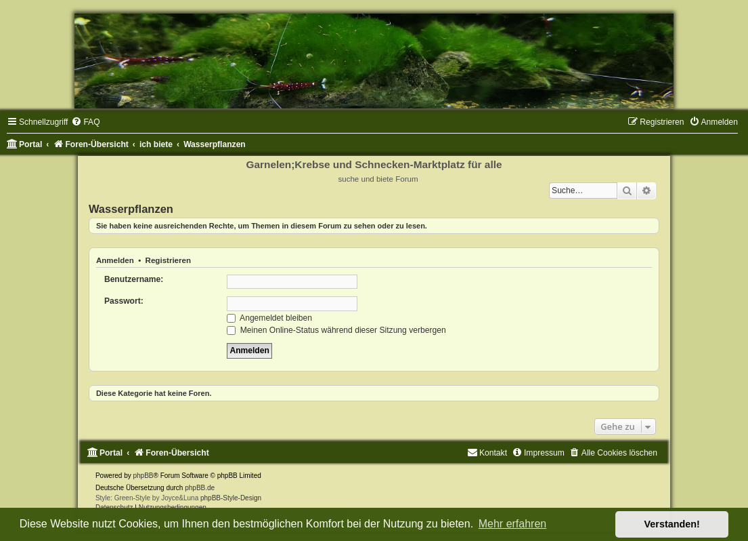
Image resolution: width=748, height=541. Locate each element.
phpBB (143, 475)
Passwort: (124, 301)
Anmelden (115, 260)
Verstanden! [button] (672, 524)
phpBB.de (200, 488)
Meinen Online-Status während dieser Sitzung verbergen (336, 330)
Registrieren (168, 260)
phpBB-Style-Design (230, 498)
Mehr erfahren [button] (513, 523)
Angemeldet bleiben (269, 318)
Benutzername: (133, 279)
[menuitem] (85, 122)
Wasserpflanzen (131, 209)
